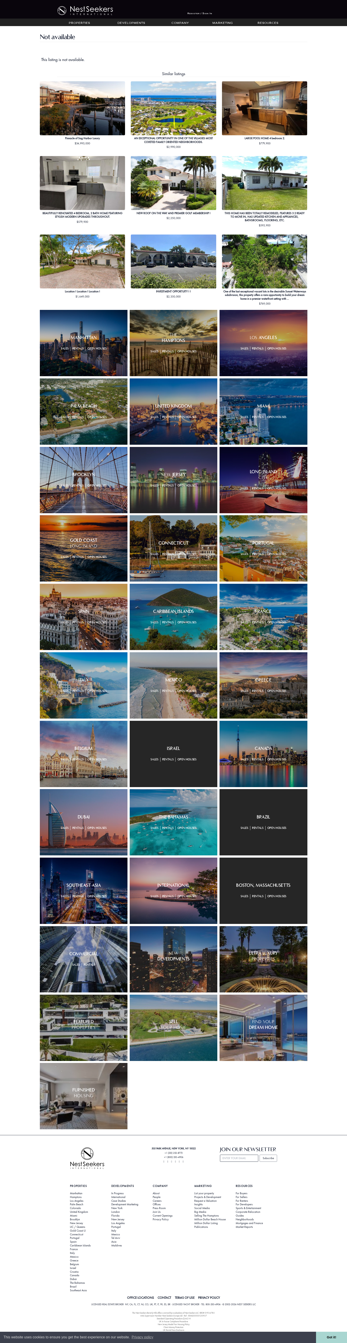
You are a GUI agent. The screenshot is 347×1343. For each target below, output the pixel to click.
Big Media (200, 1212)
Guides (240, 1215)
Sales (64, 348)
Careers (157, 1201)
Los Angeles (76, 1201)
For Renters (242, 1201)
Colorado (75, 1208)
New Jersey (76, 1223)
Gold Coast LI (78, 1230)
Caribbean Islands (80, 1245)
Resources (268, 23)
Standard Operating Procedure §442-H (174, 1318)
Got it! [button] (331, 1337)
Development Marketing (124, 1204)
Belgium (74, 1264)
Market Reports (244, 1227)
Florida (115, 1215)
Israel (73, 1268)
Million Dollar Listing (206, 1223)
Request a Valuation (205, 1201)
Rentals (78, 348)
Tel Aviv (115, 1238)
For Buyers (241, 1193)
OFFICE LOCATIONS (140, 1298)
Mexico (74, 1257)
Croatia (74, 1272)
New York (116, 1208)
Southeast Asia (78, 1290)
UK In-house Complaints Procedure (173, 1321)
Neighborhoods (245, 1219)
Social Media (202, 1208)
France (74, 1249)
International (118, 1197)
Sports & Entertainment (248, 1208)
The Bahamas (77, 1283)
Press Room (159, 1208)
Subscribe (268, 1158)
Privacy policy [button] (142, 1337)
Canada (74, 1275)
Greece (74, 1260)
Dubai (73, 1279)
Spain (73, 1242)
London (115, 1212)
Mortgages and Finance (249, 1223)
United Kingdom (79, 1212)
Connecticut (76, 1234)
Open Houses (96, 348)
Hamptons (76, 1197)
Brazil (73, 1286)
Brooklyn (75, 1219)
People (156, 1197)
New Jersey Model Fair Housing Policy (173, 1324)
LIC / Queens (77, 1227)
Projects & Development (207, 1197)
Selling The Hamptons (206, 1215)
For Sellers (241, 1197)
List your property (204, 1193)
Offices (157, 1204)
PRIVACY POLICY (209, 1298)
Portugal (74, 1238)
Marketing (222, 23)
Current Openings (163, 1215)
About (156, 1193)
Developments (131, 23)
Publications (201, 1227)
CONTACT (164, 1298)
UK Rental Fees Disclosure (173, 1330)
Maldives (116, 1245)
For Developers (244, 1204)
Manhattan (76, 1193)
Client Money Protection (173, 1327)
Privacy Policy (161, 1219)
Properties (79, 23)
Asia (113, 1242)
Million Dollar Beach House (210, 1219)
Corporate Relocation (248, 1212)
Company (180, 23)
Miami (73, 1215)
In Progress (117, 1193)
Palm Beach (76, 1204)
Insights (198, 1204)
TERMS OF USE (185, 1298)
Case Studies (118, 1201)
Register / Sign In (199, 14)
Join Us (157, 1212)
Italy (72, 1253)
